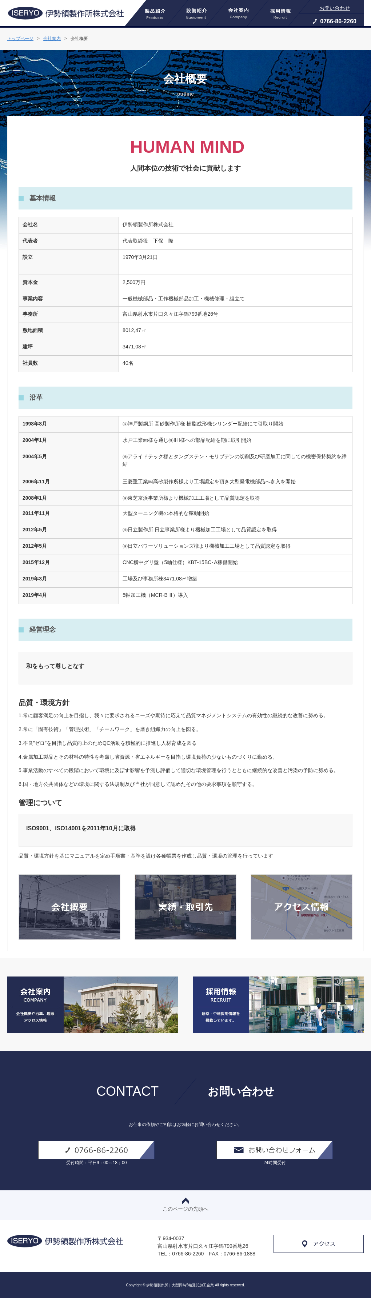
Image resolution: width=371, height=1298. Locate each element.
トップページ (20, 38)
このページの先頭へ (185, 1205)
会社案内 (52, 38)
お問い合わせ (334, 8)
